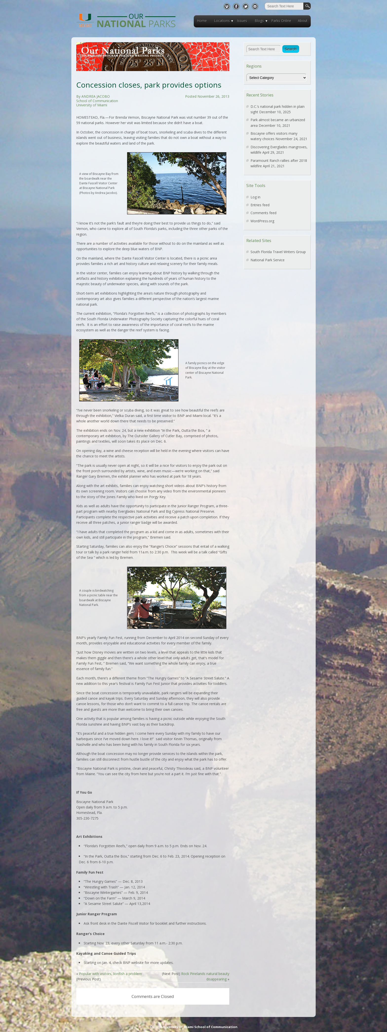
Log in (255, 197)
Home (202, 20)
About (303, 20)
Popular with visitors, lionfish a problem (110, 973)
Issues (242, 20)
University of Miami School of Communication (199, 1027)
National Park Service (268, 260)
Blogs (259, 20)
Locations (222, 20)
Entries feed (260, 205)
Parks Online (281, 20)
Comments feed (263, 212)
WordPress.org (262, 221)
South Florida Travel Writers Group (278, 251)
